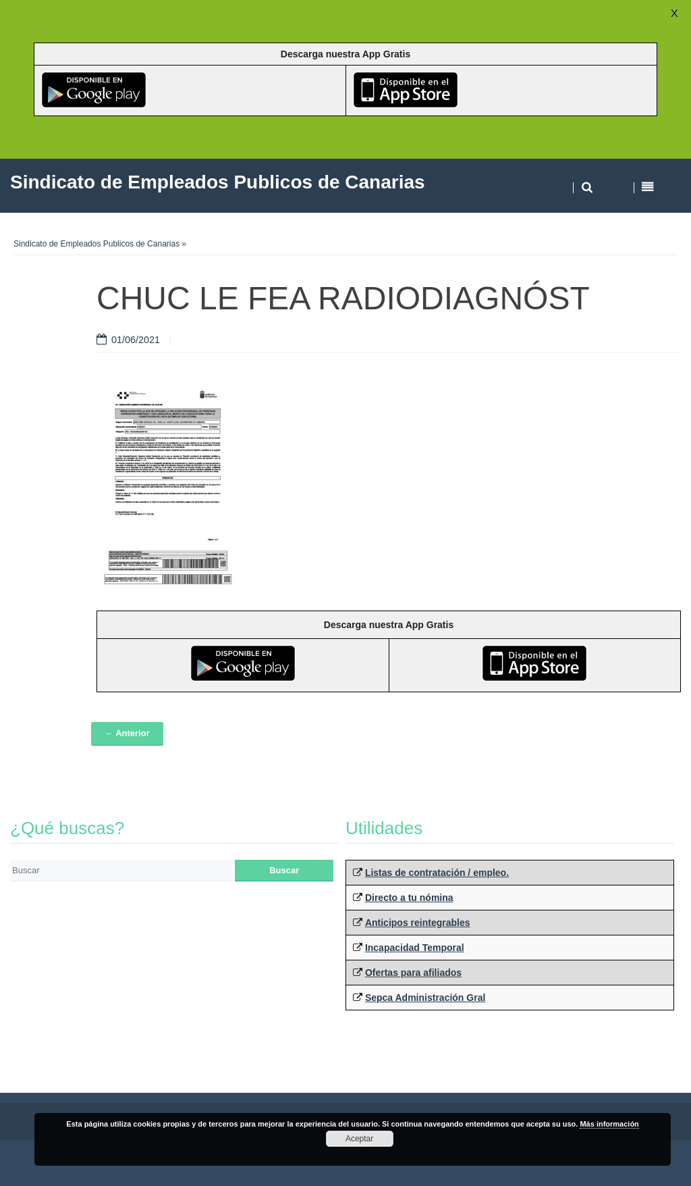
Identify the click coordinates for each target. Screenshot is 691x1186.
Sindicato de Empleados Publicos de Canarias (96, 244)
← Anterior (127, 733)
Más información (609, 1124)
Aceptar (359, 1138)
